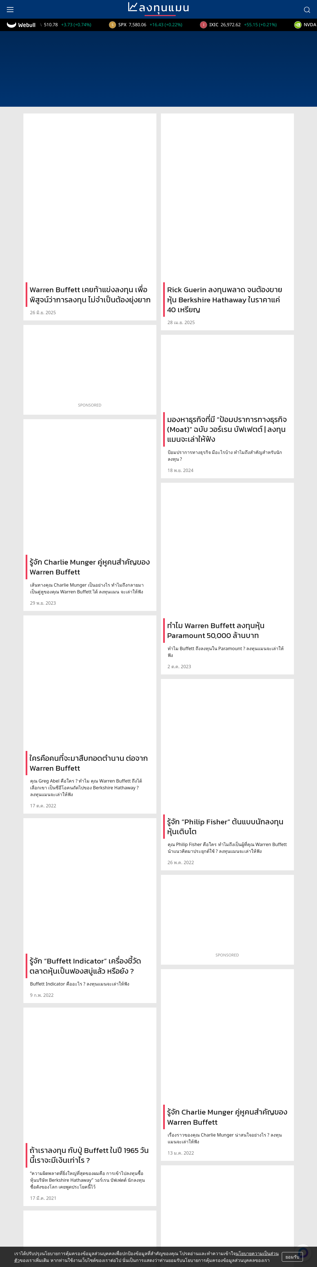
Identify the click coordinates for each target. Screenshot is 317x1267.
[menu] (10, 9)
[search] (306, 9)
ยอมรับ (292, 1257)
